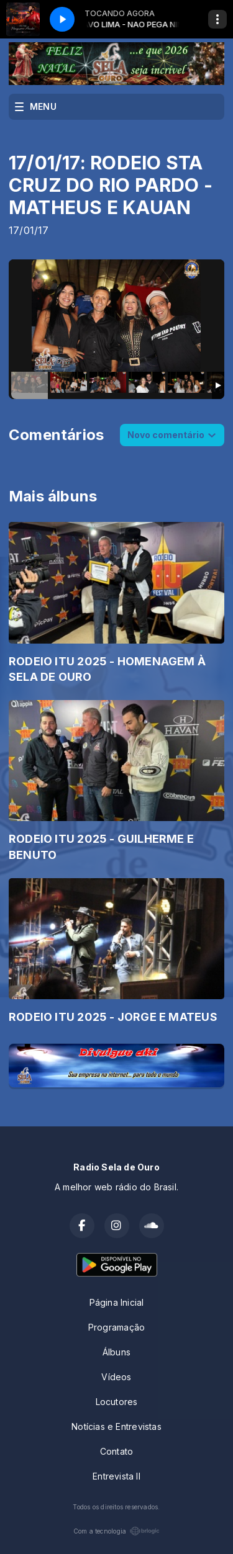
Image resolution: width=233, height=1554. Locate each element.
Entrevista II (116, 1476)
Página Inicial (116, 1302)
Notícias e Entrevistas (116, 1426)
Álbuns (116, 1352)
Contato (116, 1451)
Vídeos (116, 1377)
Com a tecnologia (116, 1531)
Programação (116, 1327)
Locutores (117, 1401)
